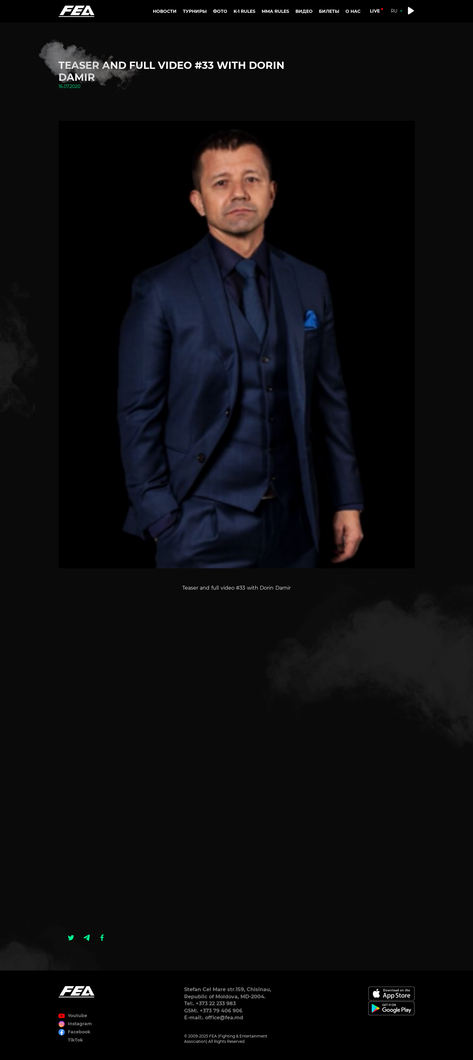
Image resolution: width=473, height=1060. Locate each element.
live (375, 11)
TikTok (75, 1040)
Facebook (79, 1032)
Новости (165, 11)
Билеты (329, 11)
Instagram (80, 1024)
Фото (220, 11)
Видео (304, 11)
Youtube (77, 1015)
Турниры (195, 11)
